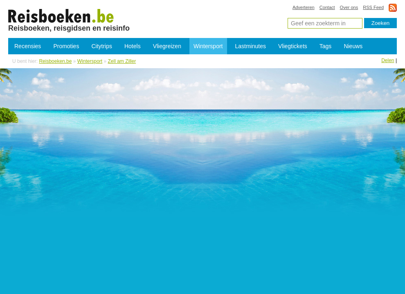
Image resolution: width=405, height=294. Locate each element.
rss (393, 7)
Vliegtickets (292, 46)
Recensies (27, 46)
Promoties (66, 46)
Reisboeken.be (55, 61)
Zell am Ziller (122, 61)
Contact (327, 7)
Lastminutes (250, 46)
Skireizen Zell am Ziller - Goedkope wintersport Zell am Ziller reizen (61, 15)
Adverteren (303, 7)
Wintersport (208, 46)
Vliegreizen (167, 46)
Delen (387, 60)
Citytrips (101, 46)
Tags (326, 46)
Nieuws (353, 46)
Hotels (132, 46)
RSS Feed (373, 7)
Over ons (349, 7)
